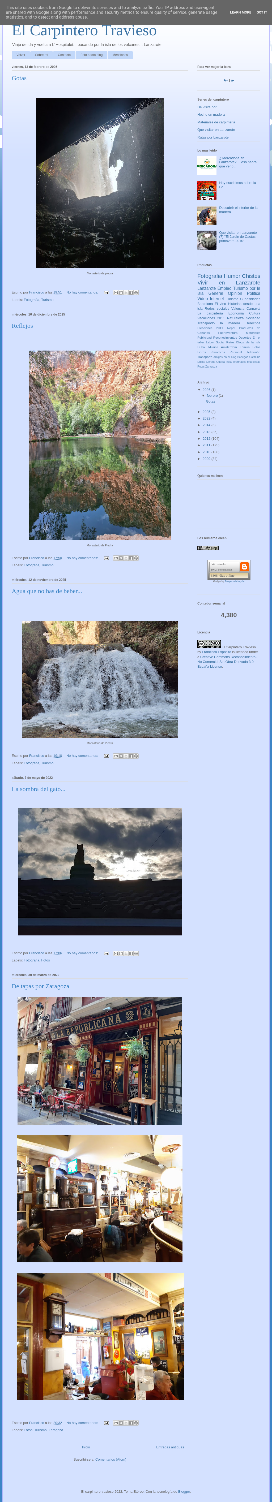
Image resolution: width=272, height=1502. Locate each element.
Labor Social (215, 342)
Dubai (201, 347)
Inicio (86, 1447)
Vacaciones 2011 (211, 318)
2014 (207, 425)
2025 (207, 412)
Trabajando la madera (218, 323)
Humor (232, 276)
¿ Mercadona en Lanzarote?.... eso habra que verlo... (238, 162)
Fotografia (32, 300)
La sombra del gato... (39, 788)
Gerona (210, 361)
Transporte (204, 357)
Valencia (237, 308)
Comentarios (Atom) (110, 1459)
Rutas (201, 366)
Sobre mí (41, 55)
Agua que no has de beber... (47, 591)
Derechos (252, 323)
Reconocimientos (225, 337)
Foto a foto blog (91, 55)
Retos (230, 342)
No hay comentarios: (82, 292)
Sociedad (253, 318)
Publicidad (204, 337)
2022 (207, 418)
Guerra (220, 361)
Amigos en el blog (224, 357)
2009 (207, 459)
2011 (207, 445)
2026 (207, 390)
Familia (245, 347)
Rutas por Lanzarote (213, 137)
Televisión (253, 352)
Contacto (64, 55)
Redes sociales (217, 308)
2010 (207, 452)
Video (202, 298)
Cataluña (254, 357)
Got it (262, 12)
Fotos (45, 960)
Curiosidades (250, 299)
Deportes (245, 337)
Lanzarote (206, 288)
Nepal (231, 328)
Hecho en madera (211, 114)
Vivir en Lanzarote (228, 282)
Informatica (239, 361)
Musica (213, 347)
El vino (220, 304)
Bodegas (242, 357)
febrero (213, 396)
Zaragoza (56, 1430)
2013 (207, 432)
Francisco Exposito (216, 652)
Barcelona (205, 304)
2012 (207, 439)
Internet (217, 298)
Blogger (184, 1492)
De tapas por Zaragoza (40, 986)
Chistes (251, 276)
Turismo (47, 300)
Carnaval (253, 308)
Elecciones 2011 (210, 328)
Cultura (254, 313)
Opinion (235, 293)
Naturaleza (235, 318)
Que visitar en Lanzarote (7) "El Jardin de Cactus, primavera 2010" (238, 237)
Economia (236, 313)
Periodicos (218, 352)
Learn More (240, 12)
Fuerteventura (228, 332)
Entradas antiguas (170, 1447)
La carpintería (210, 313)
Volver (20, 55)
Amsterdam (229, 347)
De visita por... (208, 107)
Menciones (120, 55)
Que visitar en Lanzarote (216, 130)
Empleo (224, 288)
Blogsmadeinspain (235, 581)
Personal (236, 352)
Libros (201, 352)
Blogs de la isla (248, 342)
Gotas (19, 78)
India (229, 361)
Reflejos (22, 325)
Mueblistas (253, 361)
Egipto (201, 361)
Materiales (253, 332)
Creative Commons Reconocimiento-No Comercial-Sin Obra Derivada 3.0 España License (227, 661)
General (215, 293)
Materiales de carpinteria (216, 122)
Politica (253, 293)
